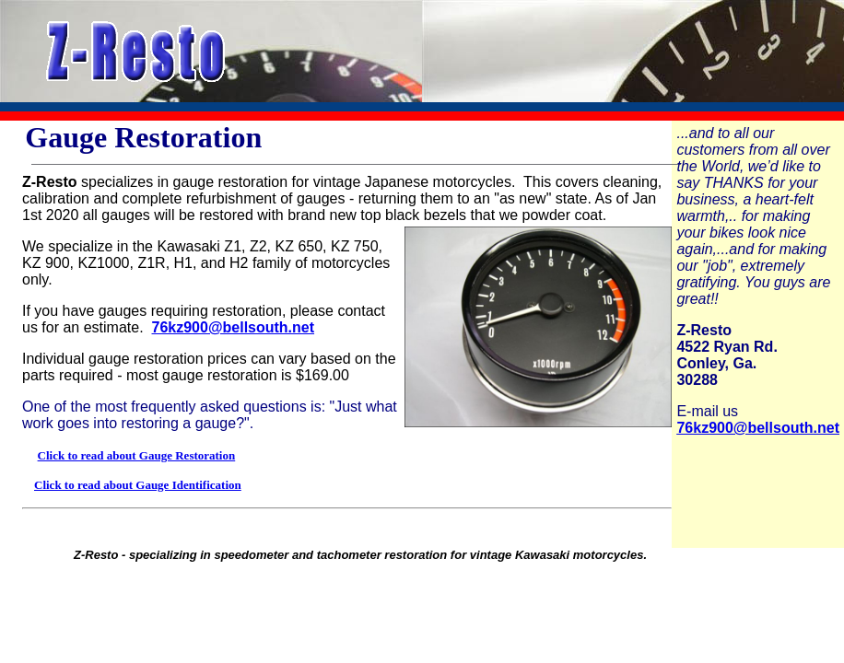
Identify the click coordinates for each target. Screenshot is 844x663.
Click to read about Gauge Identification (137, 485)
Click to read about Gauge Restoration (137, 455)
